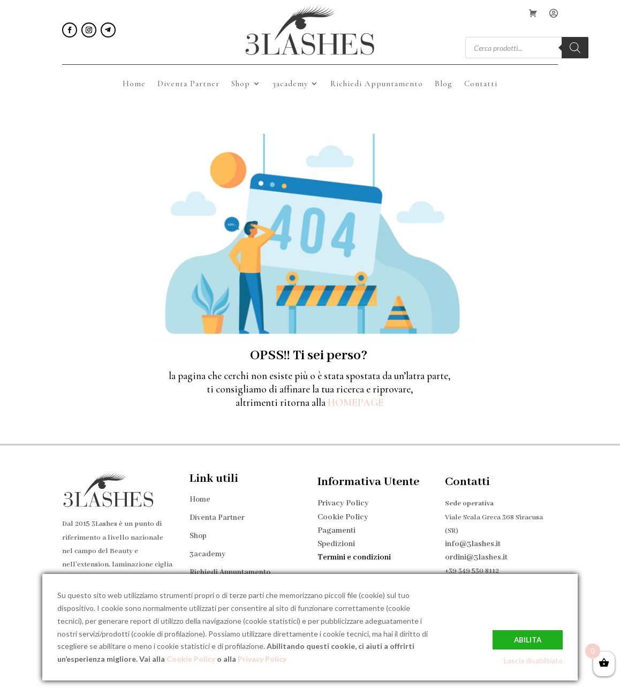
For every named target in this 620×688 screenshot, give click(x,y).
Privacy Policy (343, 498)
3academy (290, 84)
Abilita (527, 638)
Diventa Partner (188, 84)
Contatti (480, 84)
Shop (240, 84)
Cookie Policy (342, 512)
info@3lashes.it (473, 539)
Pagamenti (336, 526)
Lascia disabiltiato (533, 660)
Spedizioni (336, 539)
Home (134, 84)
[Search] (575, 47)
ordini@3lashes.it (476, 552)
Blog (443, 84)
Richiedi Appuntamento (376, 84)
